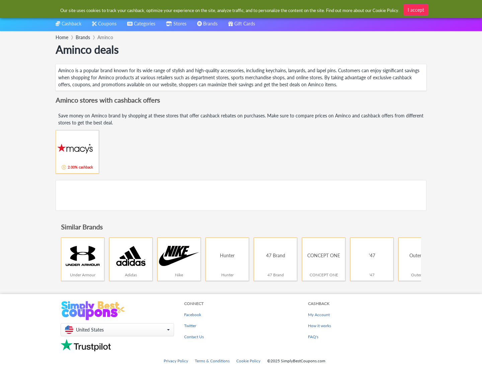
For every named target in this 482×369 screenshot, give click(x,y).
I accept (416, 10)
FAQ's (313, 336)
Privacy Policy (176, 360)
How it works (319, 325)
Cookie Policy (248, 360)
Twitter (190, 325)
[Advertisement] (241, 195)
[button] (117, 329)
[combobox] (141, 26)
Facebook (192, 314)
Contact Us (194, 336)
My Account (319, 314)
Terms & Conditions (212, 360)
